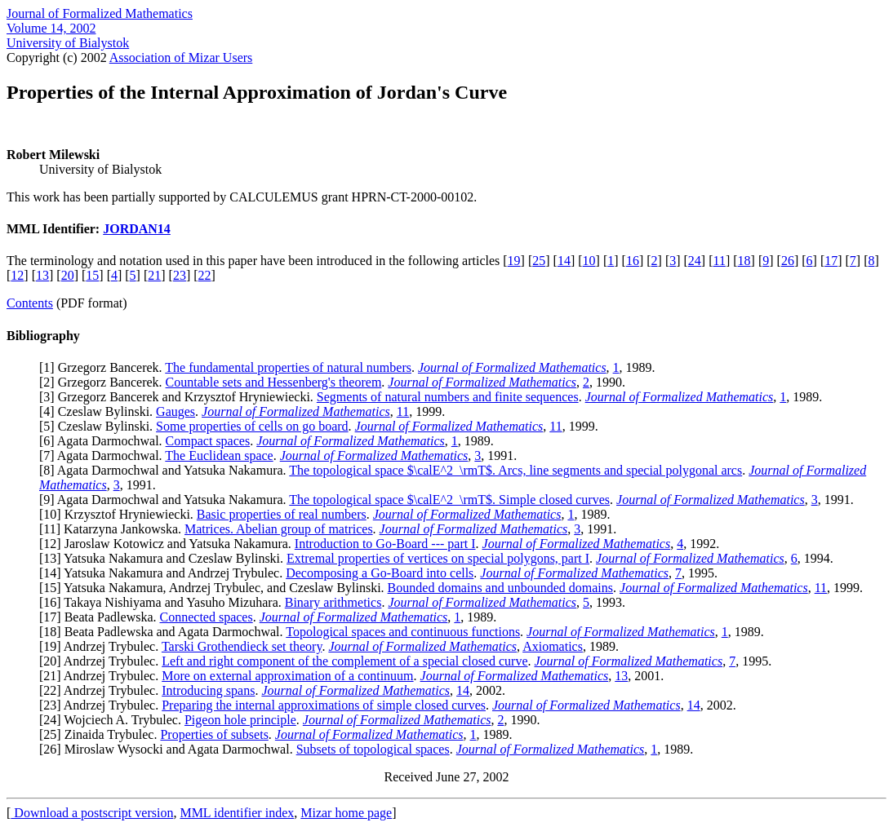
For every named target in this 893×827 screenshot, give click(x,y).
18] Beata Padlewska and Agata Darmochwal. (164, 632)
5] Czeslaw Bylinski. (99, 426)
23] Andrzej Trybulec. (102, 705)
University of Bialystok (68, 43)
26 (787, 261)
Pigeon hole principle (240, 720)
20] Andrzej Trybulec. (102, 661)
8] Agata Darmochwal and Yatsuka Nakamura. (166, 470)
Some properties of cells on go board (252, 426)
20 (67, 275)
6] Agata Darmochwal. (104, 441)
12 (17, 275)
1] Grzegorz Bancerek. (104, 367)
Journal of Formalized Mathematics (100, 13)
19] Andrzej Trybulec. (102, 646)
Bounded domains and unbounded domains (500, 588)
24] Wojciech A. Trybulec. (113, 720)
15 (92, 275)
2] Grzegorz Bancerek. (104, 382)
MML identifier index (237, 813)
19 (514, 261)
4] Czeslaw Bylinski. (99, 411)
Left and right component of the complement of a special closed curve (344, 661)
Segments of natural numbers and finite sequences (448, 397)
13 (42, 275)
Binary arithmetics (333, 602)
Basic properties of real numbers (282, 514)
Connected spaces (206, 617)
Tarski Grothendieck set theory (242, 646)
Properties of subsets (214, 734)
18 (744, 261)
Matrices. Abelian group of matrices (278, 529)
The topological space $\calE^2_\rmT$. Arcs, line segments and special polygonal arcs (515, 470)
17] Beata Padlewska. (101, 617)
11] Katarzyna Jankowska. (113, 529)
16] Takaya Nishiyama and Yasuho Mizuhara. (163, 602)
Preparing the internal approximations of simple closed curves (324, 705)
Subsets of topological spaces (373, 749)
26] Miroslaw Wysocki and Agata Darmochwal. (169, 749)
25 (538, 261)
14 (564, 261)
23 (179, 275)
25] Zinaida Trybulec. (101, 734)
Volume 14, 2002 (51, 28)
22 (204, 275)
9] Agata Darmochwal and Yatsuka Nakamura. (166, 499)
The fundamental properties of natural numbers (288, 367)
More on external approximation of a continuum (287, 676)
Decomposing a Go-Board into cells (379, 573)
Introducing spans (208, 690)
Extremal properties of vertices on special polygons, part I (438, 558)
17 (830, 261)
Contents (30, 303)
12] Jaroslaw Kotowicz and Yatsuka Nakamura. (168, 544)
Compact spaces (208, 441)
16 (632, 261)
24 (694, 261)
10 (589, 261)
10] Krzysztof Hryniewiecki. (120, 514)
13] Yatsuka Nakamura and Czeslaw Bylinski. (165, 558)
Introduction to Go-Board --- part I (385, 544)
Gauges (175, 411)
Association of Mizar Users (181, 57)
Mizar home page (346, 813)
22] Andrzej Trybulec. (102, 690)
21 (154, 275)
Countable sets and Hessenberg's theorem (274, 382)
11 (719, 261)
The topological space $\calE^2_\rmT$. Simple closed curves (449, 499)
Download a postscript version (92, 813)
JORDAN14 (137, 229)
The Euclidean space (219, 455)
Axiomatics (552, 646)
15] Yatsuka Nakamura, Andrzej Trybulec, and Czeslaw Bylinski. (215, 588)
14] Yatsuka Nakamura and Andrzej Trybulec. (164, 573)
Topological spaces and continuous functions (403, 632)
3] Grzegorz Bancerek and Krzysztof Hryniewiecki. (180, 397)
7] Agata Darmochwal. (104, 455)
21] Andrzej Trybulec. (102, 676)
